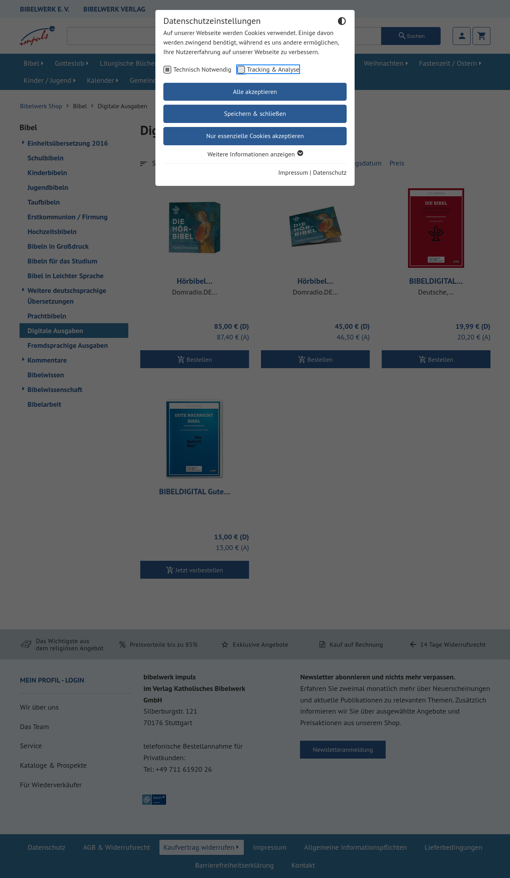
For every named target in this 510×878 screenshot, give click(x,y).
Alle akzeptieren (255, 92)
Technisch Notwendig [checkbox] (202, 69)
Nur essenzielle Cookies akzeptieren (255, 136)
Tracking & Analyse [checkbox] (273, 69)
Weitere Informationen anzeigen (255, 154)
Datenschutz (330, 172)
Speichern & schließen (255, 113)
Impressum (293, 172)
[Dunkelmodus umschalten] (342, 22)
